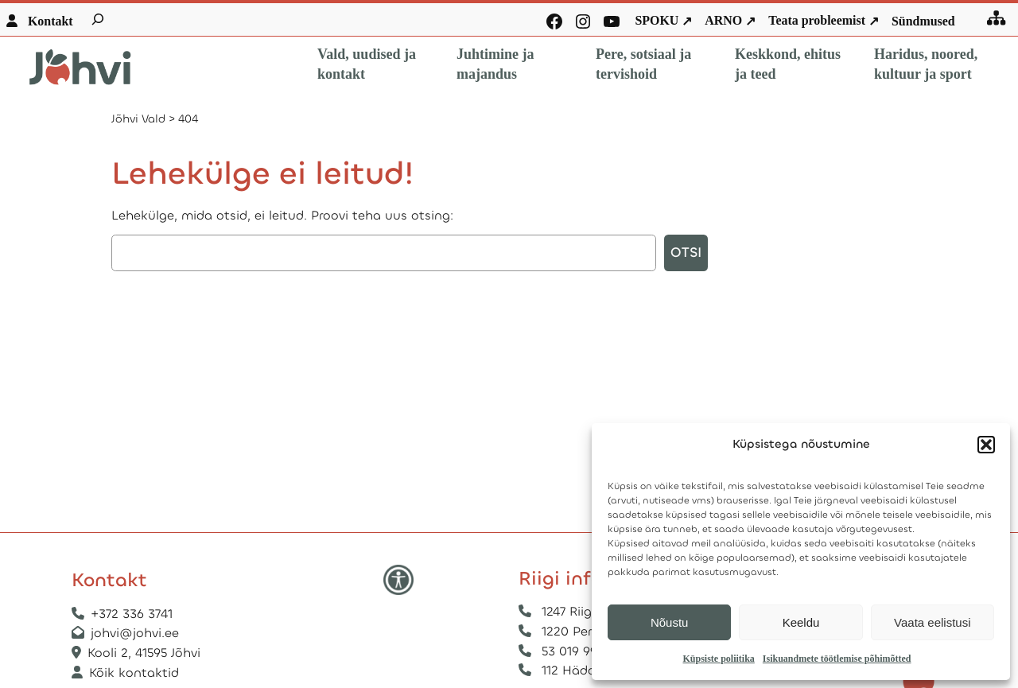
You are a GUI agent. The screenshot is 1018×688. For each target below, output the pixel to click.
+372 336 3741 (132, 613)
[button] (986, 445)
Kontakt (50, 21)
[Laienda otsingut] (98, 19)
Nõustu (670, 622)
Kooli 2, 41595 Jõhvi (145, 652)
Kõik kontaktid (134, 672)
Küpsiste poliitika (718, 658)
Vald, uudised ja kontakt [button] (366, 64)
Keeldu (801, 622)
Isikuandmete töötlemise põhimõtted (837, 658)
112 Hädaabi (578, 670)
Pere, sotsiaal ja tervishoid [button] (643, 64)
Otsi (685, 252)
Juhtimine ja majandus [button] (495, 64)
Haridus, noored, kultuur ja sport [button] (925, 64)
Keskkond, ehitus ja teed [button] (788, 64)
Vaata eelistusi (932, 622)
